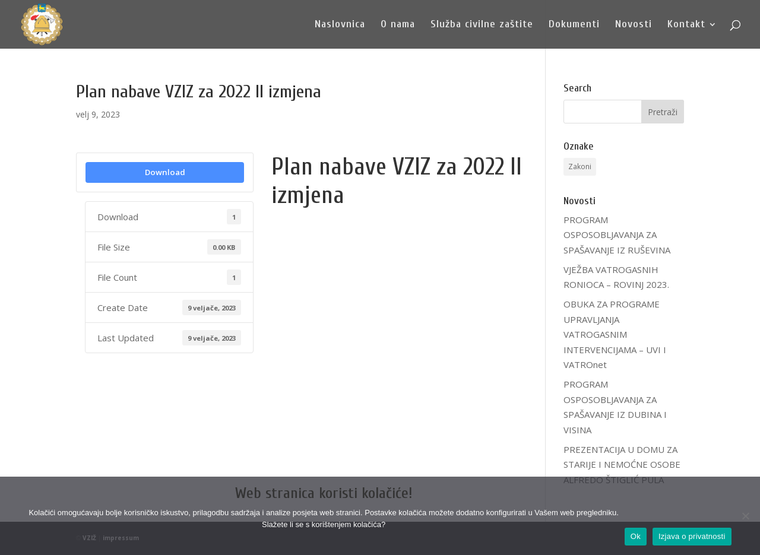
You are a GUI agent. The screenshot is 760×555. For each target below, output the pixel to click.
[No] (745, 516)
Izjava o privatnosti (692, 536)
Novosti (633, 25)
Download (165, 172)
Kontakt (686, 25)
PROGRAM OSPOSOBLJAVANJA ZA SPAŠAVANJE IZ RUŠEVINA (616, 235)
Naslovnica (340, 25)
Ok (636, 536)
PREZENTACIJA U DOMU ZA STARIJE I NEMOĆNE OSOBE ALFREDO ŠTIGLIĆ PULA (621, 464)
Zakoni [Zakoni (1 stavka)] (579, 166)
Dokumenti (574, 25)
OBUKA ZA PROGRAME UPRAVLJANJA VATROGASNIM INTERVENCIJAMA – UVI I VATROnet (614, 334)
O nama (398, 25)
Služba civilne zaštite (481, 25)
